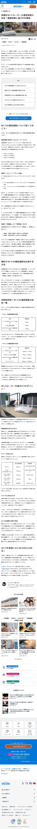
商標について (18, 815)
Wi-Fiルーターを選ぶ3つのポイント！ (15, 100)
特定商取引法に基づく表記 (7, 812)
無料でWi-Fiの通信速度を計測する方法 (15, 90)
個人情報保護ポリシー (6, 809)
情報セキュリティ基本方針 (7, 815)
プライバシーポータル (18, 809)
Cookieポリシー (28, 809)
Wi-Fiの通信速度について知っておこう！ (16, 85)
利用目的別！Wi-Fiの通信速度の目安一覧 (16, 95)
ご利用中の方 (18, 801)
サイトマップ (4, 773)
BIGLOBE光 (5, 568)
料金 (11, 743)
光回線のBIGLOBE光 (16, 768)
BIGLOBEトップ (26, 815)
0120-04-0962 (21, 754)
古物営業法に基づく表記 (20, 812)
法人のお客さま (18, 794)
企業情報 (29, 2)
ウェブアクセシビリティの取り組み (24, 806)
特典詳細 (14, 743)
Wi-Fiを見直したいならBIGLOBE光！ (15, 104)
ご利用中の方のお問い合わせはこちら (18, 758)
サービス (24, 2)
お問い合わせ (5, 806)
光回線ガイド (6, 11)
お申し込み (33, 7)
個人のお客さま (18, 790)
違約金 (18, 743)
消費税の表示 (12, 806)
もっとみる (17, 659)
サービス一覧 (7, 768)
